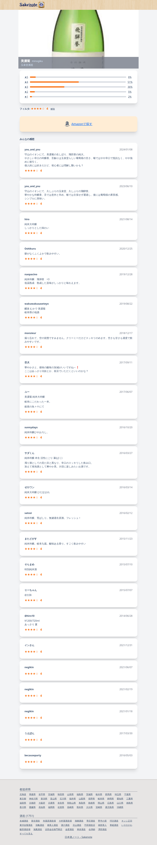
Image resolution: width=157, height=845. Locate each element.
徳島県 (129, 802)
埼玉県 (118, 794)
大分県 (89, 807)
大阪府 (42, 802)
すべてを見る (26, 833)
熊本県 (80, 807)
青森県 (32, 794)
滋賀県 (23, 802)
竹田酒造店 (89, 825)
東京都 (23, 798)
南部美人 (102, 825)
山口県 (120, 802)
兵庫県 (51, 802)
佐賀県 (61, 807)
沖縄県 (120, 807)
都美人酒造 (52, 825)
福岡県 (51, 807)
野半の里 (102, 820)
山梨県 (82, 798)
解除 (53, 108)
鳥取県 (82, 802)
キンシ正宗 (126, 820)
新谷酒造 (35, 820)
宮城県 (51, 794)
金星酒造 (69, 829)
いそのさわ (126, 825)
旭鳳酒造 (37, 829)
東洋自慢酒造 (26, 825)
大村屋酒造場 (65, 820)
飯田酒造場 (25, 829)
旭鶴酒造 (79, 820)
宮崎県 (99, 807)
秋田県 (61, 794)
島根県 (91, 802)
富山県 (53, 798)
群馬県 (108, 794)
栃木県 (99, 794)
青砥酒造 (114, 825)
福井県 (72, 798)
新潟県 (44, 798)
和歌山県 (71, 802)
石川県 (63, 798)
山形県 (70, 794)
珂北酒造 (114, 820)
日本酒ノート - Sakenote (78, 837)
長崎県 (70, 807)
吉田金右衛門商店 (53, 829)
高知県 (42, 807)
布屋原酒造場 (49, 820)
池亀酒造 (40, 825)
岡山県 (101, 802)
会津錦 (92, 829)
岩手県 (42, 794)
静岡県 (110, 798)
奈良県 (61, 802)
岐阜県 (101, 798)
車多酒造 (81, 829)
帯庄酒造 (90, 820)
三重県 (129, 798)
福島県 (80, 794)
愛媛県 (32, 807)
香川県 (23, 807)
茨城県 (89, 794)
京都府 (32, 802)
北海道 (23, 794)
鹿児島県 (109, 807)
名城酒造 (24, 820)
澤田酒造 (102, 829)
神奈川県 (33, 798)
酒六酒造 (65, 825)
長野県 (91, 798)
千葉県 (127, 794)
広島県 (110, 802)
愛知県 (120, 798)
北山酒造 (77, 825)
